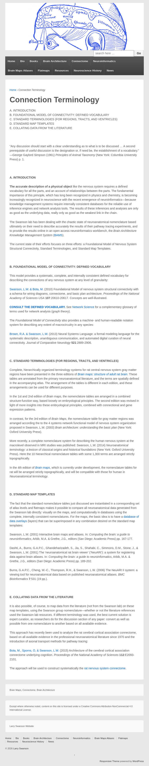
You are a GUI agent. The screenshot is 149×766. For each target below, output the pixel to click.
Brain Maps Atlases (20, 70)
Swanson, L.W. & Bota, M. (27, 289)
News (110, 70)
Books (34, 61)
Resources (62, 70)
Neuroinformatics (104, 61)
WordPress (138, 761)
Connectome (80, 61)
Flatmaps (44, 70)
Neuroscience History (88, 70)
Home (11, 61)
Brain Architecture (55, 61)
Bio (22, 61)
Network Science (83, 307)
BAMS (58, 235)
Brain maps (42, 467)
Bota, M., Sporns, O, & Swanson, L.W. (34, 650)
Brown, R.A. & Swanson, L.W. (29, 334)
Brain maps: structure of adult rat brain (102, 374)
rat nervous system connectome (104, 668)
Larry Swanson (21, 748)
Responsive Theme (109, 761)
